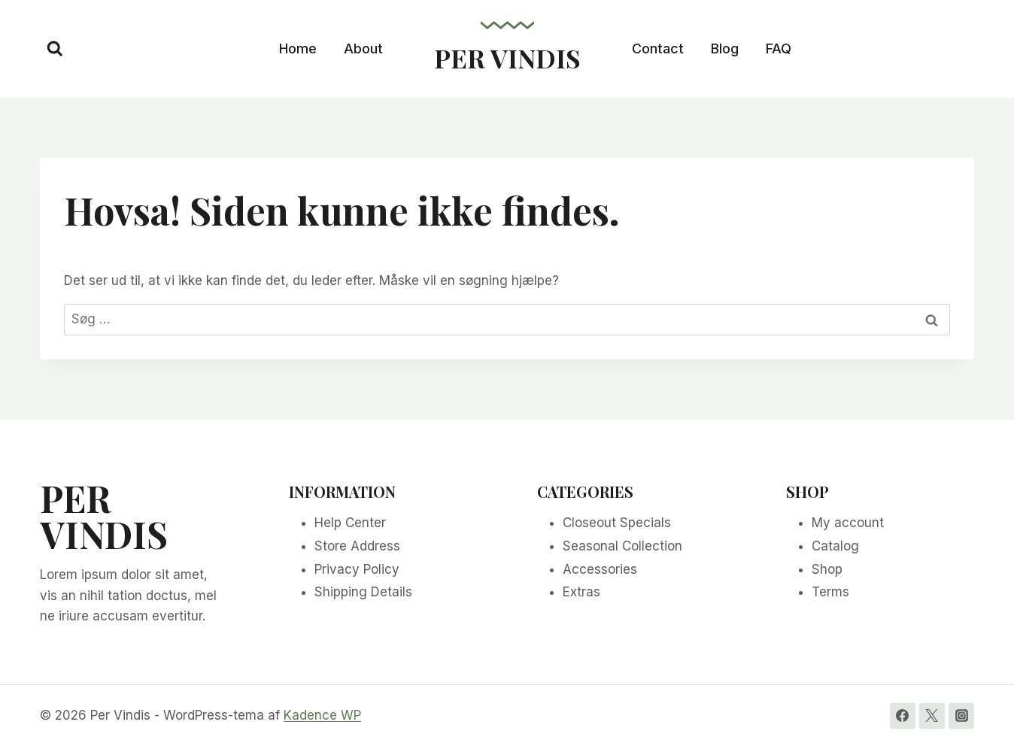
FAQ (778, 48)
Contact (658, 48)
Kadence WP (322, 715)
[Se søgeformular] (55, 49)
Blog (725, 48)
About (363, 48)
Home (298, 48)
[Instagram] (961, 716)
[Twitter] (932, 716)
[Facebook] (902, 716)
